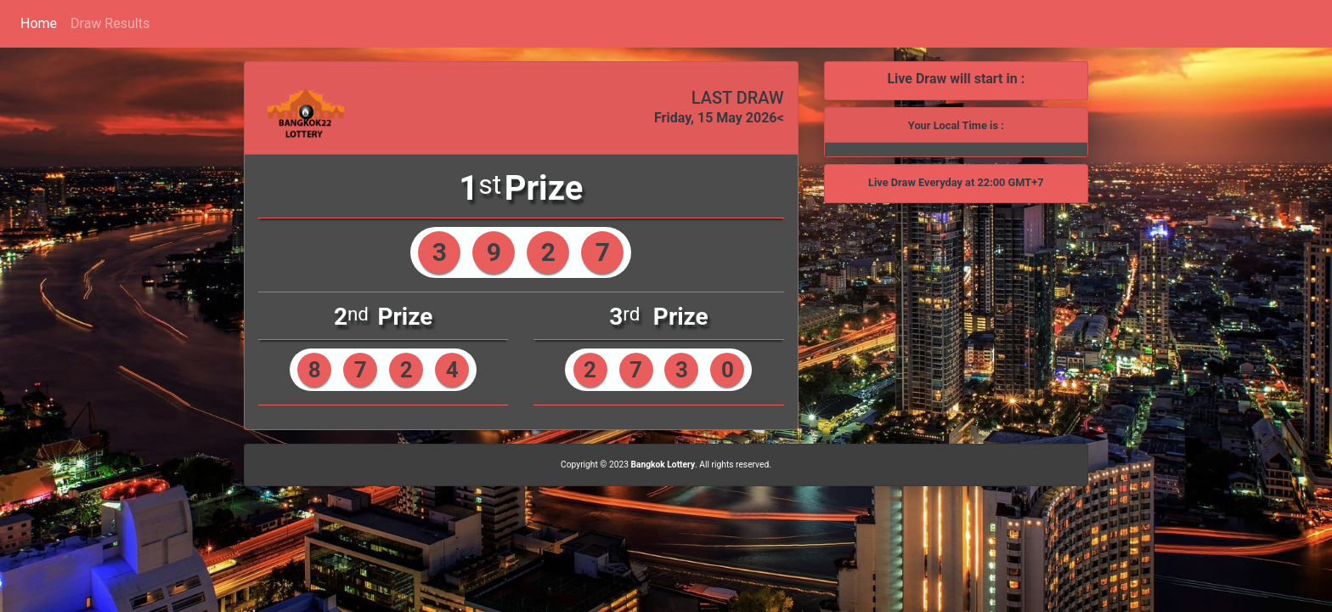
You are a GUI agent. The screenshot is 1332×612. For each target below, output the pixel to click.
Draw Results (110, 23)
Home (38, 23)
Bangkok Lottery (662, 464)
